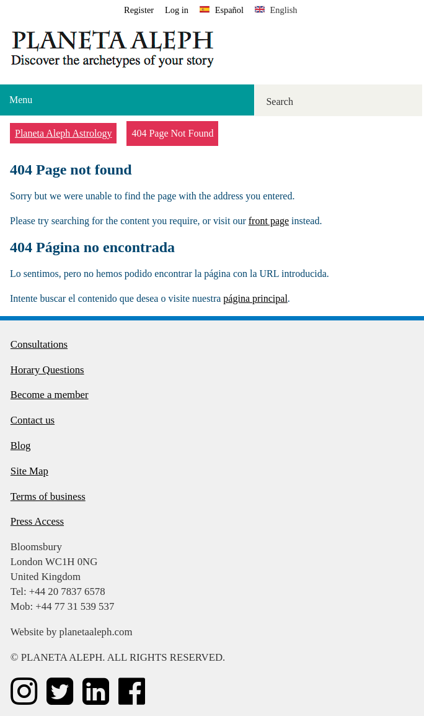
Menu (20, 99)
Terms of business (48, 496)
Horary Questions (47, 370)
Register (139, 10)
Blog (21, 445)
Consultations (39, 344)
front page (269, 220)
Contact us (33, 420)
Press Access (37, 521)
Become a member (50, 395)
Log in (176, 10)
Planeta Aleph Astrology (63, 133)
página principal (255, 298)
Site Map (29, 471)
